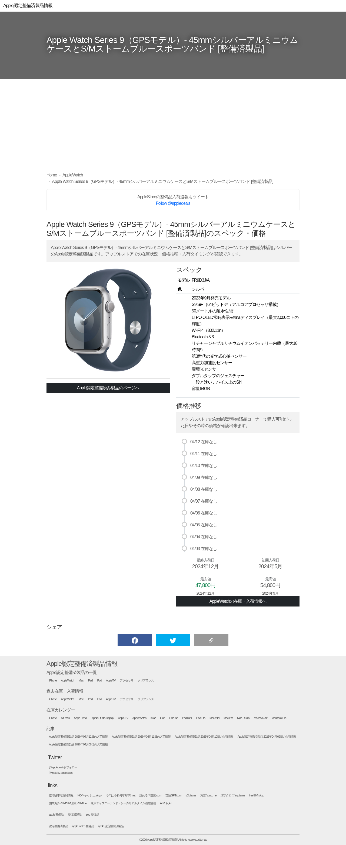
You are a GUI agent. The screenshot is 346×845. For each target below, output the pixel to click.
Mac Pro (228, 718)
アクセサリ (126, 680)
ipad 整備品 (92, 814)
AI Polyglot (165, 803)
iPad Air (173, 718)
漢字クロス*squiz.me (233, 795)
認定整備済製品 (58, 826)
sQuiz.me (190, 795)
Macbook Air (260, 718)
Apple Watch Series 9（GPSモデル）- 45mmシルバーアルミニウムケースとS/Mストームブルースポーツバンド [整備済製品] (172, 44)
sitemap (202, 839)
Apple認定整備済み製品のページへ (108, 388)
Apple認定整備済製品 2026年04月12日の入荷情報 (78, 736)
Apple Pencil (80, 718)
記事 (50, 728)
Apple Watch (139, 718)
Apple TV (123, 718)
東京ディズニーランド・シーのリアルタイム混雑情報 (123, 803)
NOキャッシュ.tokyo (89, 795)
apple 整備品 (56, 814)
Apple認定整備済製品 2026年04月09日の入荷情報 (267, 736)
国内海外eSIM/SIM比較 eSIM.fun (67, 803)
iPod (99, 680)
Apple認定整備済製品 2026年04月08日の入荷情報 (78, 744)
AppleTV (111, 680)
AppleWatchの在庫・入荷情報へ (238, 601)
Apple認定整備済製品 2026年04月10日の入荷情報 (204, 736)
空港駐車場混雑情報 (61, 795)
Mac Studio (243, 718)
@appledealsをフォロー (63, 767)
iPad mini (187, 718)
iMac (153, 718)
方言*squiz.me (208, 795)
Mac (81, 680)
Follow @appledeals (173, 203)
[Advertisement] (173, 125)
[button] (135, 640)
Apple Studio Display (102, 718)
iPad (90, 680)
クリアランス (146, 680)
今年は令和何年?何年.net (120, 795)
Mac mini (214, 718)
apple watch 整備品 (83, 826)
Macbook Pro (278, 718)
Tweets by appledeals (60, 772)
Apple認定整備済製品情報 (82, 663)
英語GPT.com (173, 795)
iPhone (53, 680)
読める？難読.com (150, 795)
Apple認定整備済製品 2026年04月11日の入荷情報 (141, 736)
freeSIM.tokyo (256, 795)
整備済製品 (74, 814)
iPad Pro (200, 718)
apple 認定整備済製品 (111, 826)
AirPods (65, 718)
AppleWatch (67, 680)
